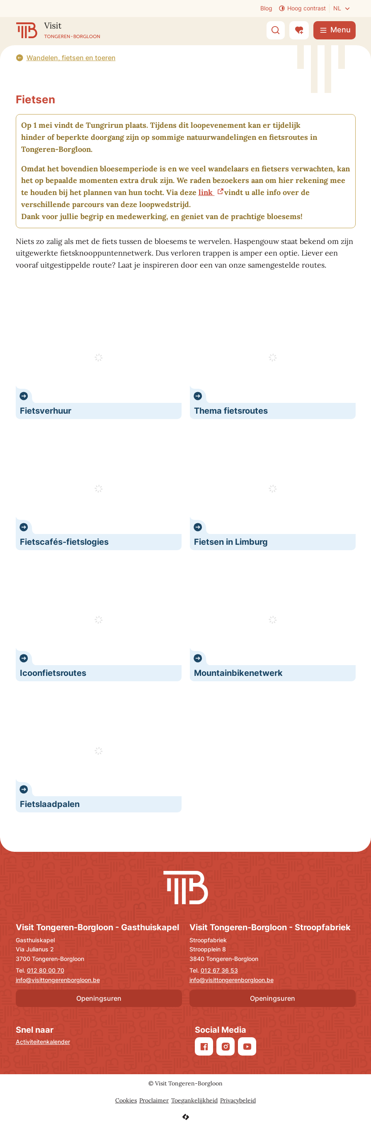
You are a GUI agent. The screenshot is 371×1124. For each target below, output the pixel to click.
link (207, 192)
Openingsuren (98, 998)
